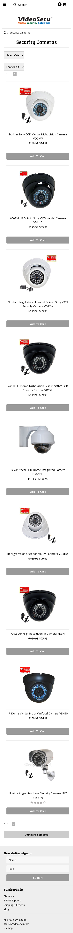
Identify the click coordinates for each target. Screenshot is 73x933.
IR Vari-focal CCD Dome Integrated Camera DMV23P (38, 472)
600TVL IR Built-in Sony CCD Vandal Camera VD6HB (38, 220)
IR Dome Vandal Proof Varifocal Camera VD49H (38, 713)
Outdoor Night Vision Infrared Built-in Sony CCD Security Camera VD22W (38, 304)
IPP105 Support (12, 900)
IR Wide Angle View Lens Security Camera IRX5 (38, 793)
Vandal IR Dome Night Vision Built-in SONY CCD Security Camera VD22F (38, 388)
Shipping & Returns (14, 905)
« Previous (5, 824)
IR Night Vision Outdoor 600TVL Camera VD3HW (38, 554)
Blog (6, 909)
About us (9, 896)
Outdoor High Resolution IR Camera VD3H (38, 633)
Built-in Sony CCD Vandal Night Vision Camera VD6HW (38, 136)
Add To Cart (38, 156)
